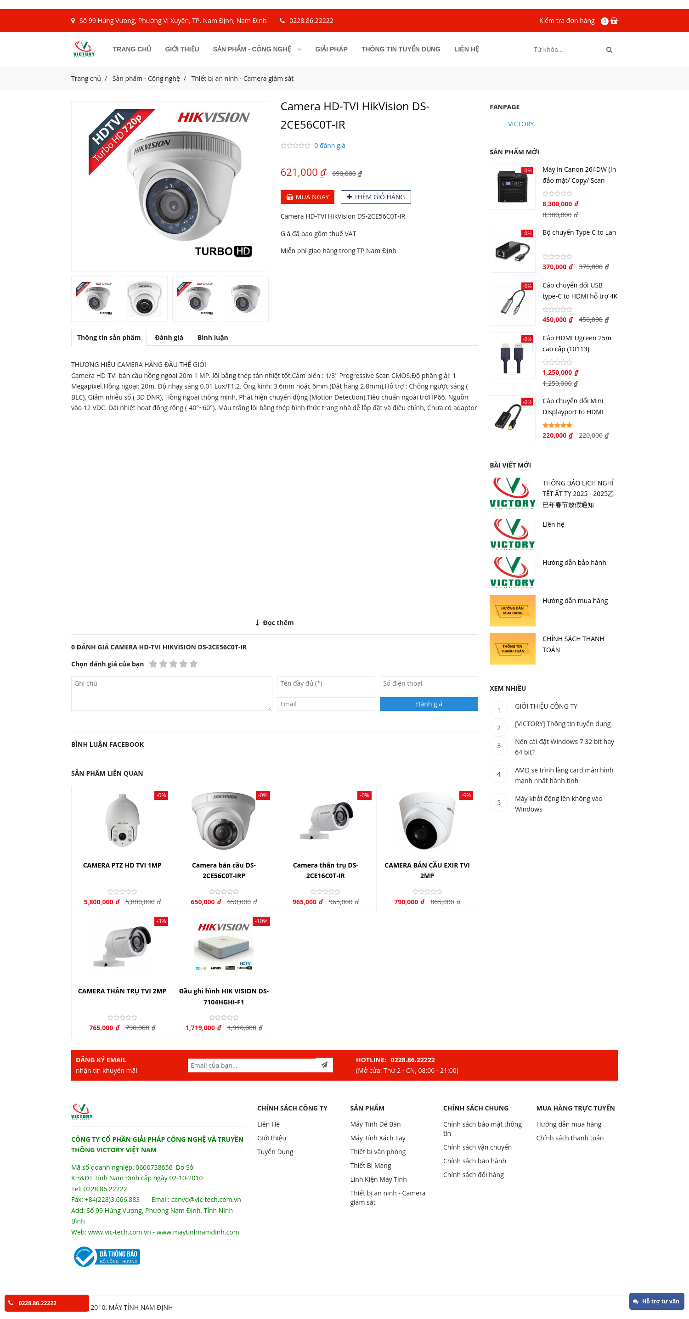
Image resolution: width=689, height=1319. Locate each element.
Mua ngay (307, 196)
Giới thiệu (182, 49)
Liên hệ (466, 49)
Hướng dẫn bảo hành (574, 562)
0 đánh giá (329, 145)
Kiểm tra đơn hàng (567, 20)
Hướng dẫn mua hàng (575, 600)
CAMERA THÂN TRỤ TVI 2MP (122, 990)
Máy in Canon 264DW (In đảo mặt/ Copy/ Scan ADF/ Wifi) (579, 180)
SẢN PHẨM (367, 1108)
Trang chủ (132, 49)
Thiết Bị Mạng (370, 1165)
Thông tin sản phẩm (109, 337)
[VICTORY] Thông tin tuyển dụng (562, 723)
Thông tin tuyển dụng (401, 49)
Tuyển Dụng (275, 1151)
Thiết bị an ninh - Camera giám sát (243, 78)
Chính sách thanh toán (570, 1137)
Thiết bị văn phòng (378, 1151)
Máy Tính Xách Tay (377, 1137)
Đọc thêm (275, 622)
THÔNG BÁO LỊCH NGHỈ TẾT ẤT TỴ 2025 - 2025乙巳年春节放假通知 (578, 494)
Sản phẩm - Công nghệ (257, 49)
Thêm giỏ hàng (376, 196)
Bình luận (213, 337)
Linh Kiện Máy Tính (378, 1179)
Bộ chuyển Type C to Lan (579, 232)
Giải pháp (331, 49)
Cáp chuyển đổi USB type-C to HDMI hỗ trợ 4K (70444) (579, 296)
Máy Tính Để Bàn (375, 1124)
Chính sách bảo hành (474, 1160)
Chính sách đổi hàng (473, 1174)
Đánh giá (169, 337)
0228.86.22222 (311, 20)
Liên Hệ (268, 1124)
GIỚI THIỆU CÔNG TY (546, 706)
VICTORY (521, 123)
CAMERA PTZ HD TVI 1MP (122, 865)
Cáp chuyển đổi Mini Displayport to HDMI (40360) (573, 411)
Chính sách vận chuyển (477, 1147)
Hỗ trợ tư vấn (656, 1301)
